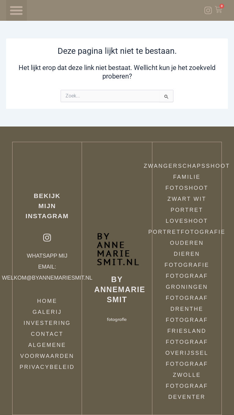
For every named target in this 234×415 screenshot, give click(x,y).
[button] (16, 10)
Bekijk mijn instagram (47, 205)
